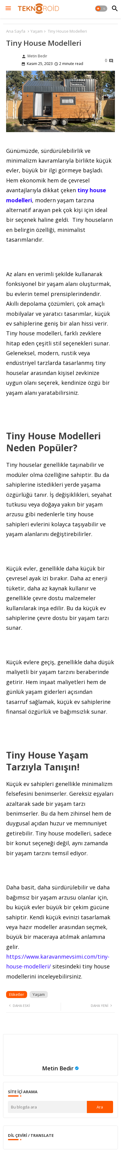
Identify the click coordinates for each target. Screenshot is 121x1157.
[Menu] (8, 8)
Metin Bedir (57, 1068)
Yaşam (36, 31)
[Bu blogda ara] (47, 1107)
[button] (101, 8)
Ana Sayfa (15, 31)
